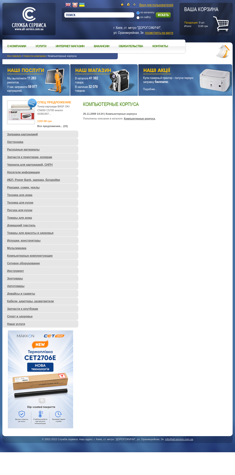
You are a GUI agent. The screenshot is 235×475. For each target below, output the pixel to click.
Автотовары (15, 286)
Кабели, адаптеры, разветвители (30, 301)
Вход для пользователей (156, 4)
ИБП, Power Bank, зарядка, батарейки (33, 180)
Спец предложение (54, 102)
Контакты (160, 46)
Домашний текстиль (21, 225)
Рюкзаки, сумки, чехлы (23, 187)
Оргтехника (15, 142)
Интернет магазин (70, 46)
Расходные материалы (23, 149)
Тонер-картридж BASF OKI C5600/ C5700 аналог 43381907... (53, 110)
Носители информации (23, 172)
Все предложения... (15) (52, 126)
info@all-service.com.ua (179, 439)
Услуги (40, 46)
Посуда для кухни (19, 210)
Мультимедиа (16, 248)
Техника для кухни (20, 202)
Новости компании (34, 56)
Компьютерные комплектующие (30, 255)
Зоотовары (15, 278)
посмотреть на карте (159, 32)
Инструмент (15, 271)
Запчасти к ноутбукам (22, 309)
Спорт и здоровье (20, 316)
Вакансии (101, 46)
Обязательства (131, 46)
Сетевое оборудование (23, 263)
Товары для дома (19, 217)
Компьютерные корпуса (139, 118)
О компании (16, 46)
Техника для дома (19, 195)
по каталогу (147, 12)
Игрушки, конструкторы (24, 240)
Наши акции (178, 71)
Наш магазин (96, 71)
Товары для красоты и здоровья (30, 233)
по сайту (145, 17)
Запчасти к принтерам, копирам (29, 157)
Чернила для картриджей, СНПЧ (30, 164)
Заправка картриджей (22, 134)
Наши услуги (30, 71)
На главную (14, 56)
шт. (201, 16)
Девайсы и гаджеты (21, 293)
